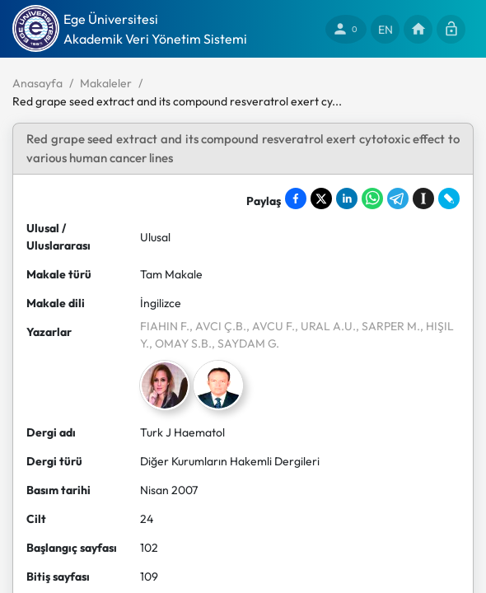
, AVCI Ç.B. (217, 326)
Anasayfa (37, 83)
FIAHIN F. (164, 326)
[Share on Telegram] (398, 198)
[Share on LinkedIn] (346, 198)
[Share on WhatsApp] (372, 198)
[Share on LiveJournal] (449, 198)
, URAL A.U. (325, 326)
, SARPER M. (388, 326)
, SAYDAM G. (245, 343)
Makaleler (106, 83)
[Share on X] (321, 198)
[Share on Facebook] (295, 198)
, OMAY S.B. (180, 343)
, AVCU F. (270, 326)
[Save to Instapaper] (423, 198)
